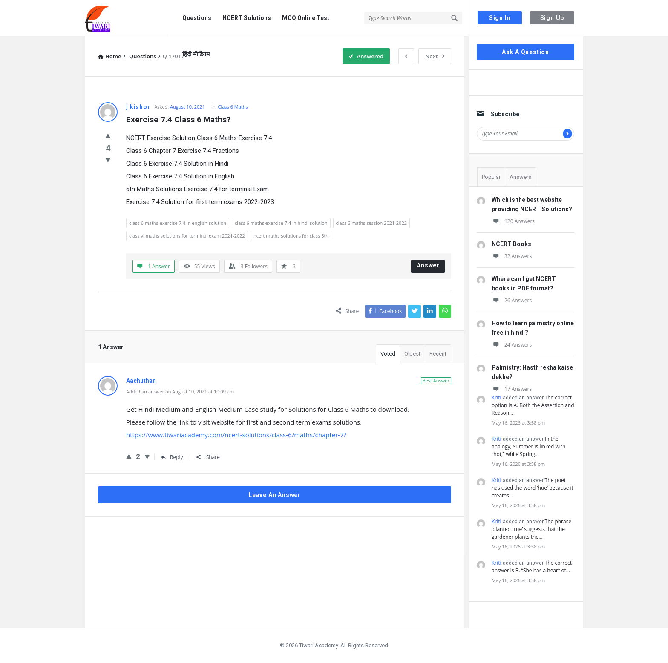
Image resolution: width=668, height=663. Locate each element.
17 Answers (512, 389)
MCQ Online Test (305, 17)
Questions (196, 17)
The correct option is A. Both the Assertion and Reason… (533, 405)
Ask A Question (525, 52)
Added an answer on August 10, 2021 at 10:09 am (180, 391)
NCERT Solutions (246, 17)
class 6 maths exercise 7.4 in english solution (177, 223)
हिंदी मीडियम (196, 54)
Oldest (412, 353)
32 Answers (512, 256)
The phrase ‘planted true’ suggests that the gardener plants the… (531, 529)
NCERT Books (511, 244)
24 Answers (512, 344)
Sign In (500, 17)
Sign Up (552, 17)
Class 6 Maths (233, 106)
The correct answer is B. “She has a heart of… (532, 566)
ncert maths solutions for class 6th (290, 235)
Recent (437, 353)
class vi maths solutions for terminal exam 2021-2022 (187, 235)
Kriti (496, 397)
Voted (387, 353)
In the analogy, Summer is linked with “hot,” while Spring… (528, 446)
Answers (520, 177)
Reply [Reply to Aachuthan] (172, 457)
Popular (491, 177)
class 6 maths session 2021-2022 (371, 223)
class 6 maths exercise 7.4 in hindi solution (281, 223)
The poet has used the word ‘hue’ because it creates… (532, 487)
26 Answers (512, 300)
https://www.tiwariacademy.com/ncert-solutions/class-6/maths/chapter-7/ (236, 435)
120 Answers (513, 221)
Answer (428, 265)
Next (434, 56)
